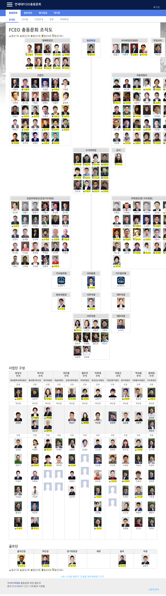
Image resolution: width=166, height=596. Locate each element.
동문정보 (28, 13)
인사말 (25, 19)
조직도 (12, 20)
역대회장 (64, 19)
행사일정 (43, 13)
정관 (51, 19)
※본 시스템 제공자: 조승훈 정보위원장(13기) (83, 576)
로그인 (156, 7)
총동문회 (13, 13)
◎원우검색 (153, 589)
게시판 (57, 13)
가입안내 (38, 19)
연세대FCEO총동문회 (28, 4)
